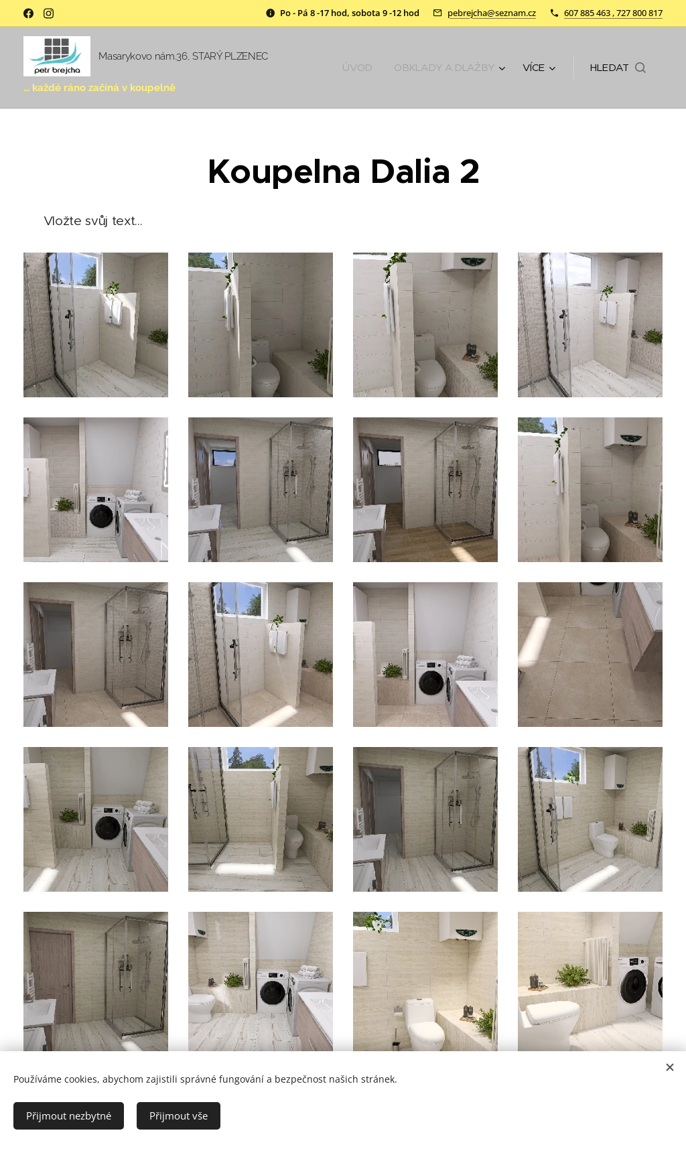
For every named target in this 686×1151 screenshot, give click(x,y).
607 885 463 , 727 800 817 (613, 13)
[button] (618, 67)
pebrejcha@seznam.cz (492, 13)
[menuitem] (357, 67)
